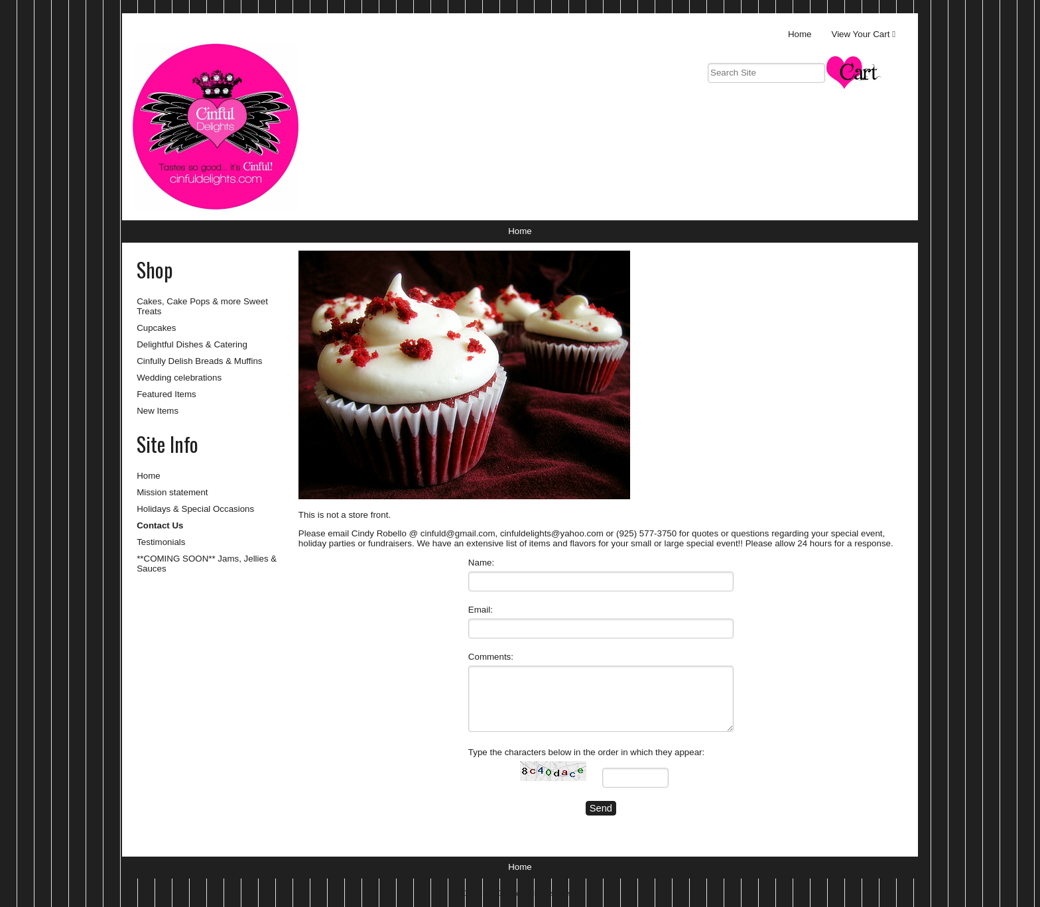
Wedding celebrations (179, 378)
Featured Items (166, 394)
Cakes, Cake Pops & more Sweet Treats (202, 306)
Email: (480, 610)
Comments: (490, 657)
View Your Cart (861, 34)
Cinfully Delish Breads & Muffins (199, 361)
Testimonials (161, 542)
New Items (157, 411)
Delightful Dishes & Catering (192, 344)
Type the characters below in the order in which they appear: (586, 752)
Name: (481, 563)
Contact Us (160, 525)
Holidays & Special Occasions (195, 509)
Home (800, 34)
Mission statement (172, 492)
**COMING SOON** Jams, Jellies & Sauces (207, 564)
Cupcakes (156, 328)
